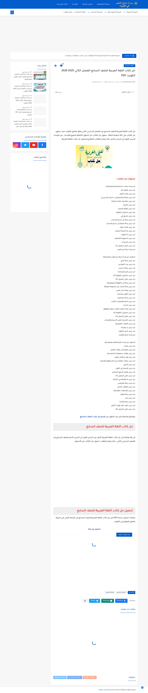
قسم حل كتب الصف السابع (92, 417)
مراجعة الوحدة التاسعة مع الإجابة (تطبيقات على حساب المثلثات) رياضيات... (92, 56)
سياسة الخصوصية (103, 4)
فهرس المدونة (87, 4)
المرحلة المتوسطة (114, 12)
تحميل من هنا (94, 529)
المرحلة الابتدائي (96, 12)
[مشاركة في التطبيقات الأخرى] (85, 601)
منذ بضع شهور (26, 72)
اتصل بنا (75, 4)
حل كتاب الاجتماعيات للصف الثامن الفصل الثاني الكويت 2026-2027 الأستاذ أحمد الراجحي (22, 124)
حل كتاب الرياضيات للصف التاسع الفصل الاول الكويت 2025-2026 (22, 77)
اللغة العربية (110, 592)
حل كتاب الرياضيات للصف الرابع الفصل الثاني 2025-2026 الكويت (23, 100)
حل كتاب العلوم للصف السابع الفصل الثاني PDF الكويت (23, 112)
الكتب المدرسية (62, 4)
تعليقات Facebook (74, 677)
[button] (121, 601)
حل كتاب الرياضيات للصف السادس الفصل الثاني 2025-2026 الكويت (22, 88)
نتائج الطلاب (67, 12)
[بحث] (12, 12)
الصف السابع (129, 65)
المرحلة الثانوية (132, 12)
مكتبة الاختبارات (80, 12)
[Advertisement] (74, 34)
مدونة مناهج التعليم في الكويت (108, 690)
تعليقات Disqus (60, 677)
